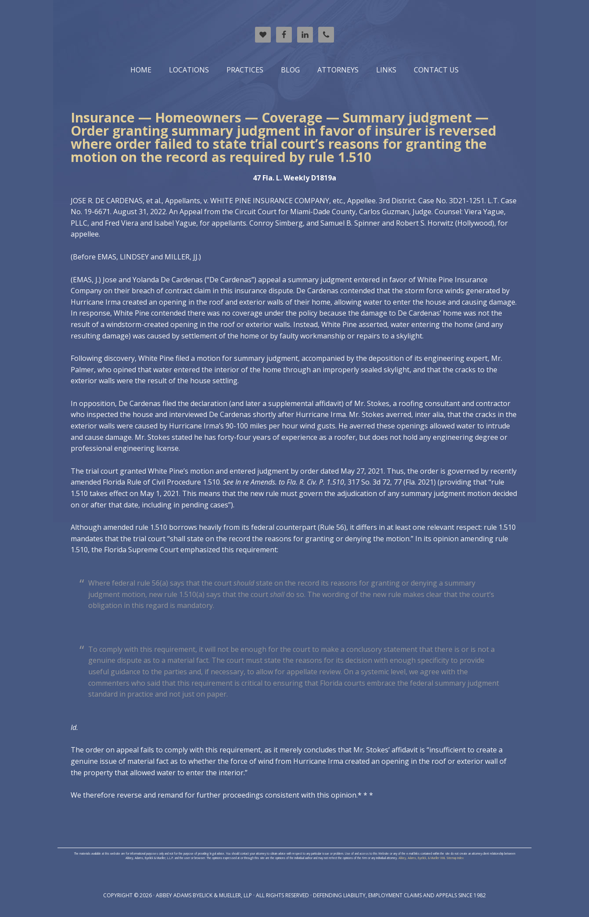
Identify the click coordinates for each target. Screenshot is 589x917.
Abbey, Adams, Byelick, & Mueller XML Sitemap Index (431, 858)
